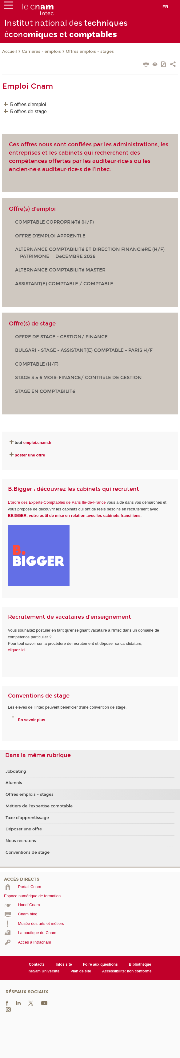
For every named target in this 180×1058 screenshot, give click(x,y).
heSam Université (44, 971)
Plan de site (80, 971)
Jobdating (16, 771)
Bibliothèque (140, 964)
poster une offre (30, 455)
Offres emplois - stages (90, 51)
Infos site (64, 964)
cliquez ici (16, 650)
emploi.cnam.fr (37, 442)
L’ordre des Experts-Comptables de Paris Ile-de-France (57, 502)
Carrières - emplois (41, 51)
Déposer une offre (24, 829)
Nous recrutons (21, 840)
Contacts (37, 964)
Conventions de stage (28, 852)
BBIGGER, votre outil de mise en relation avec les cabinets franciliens (74, 515)
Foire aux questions (100, 964)
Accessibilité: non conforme (127, 971)
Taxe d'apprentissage (27, 817)
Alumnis (14, 782)
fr (165, 6)
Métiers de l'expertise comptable (39, 806)
